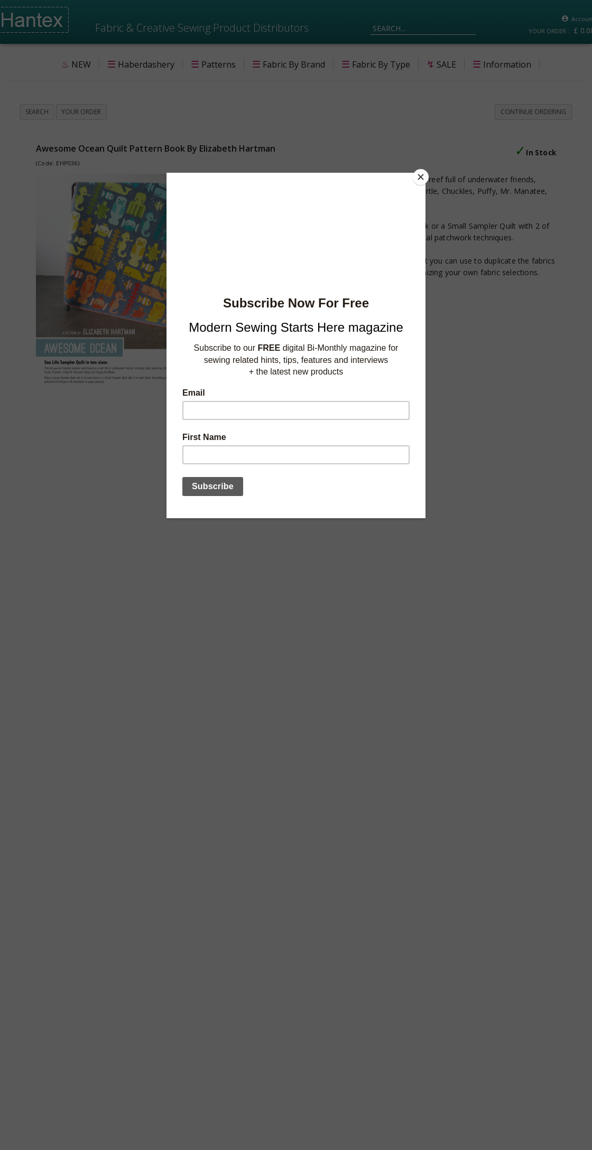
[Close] (423, 175)
